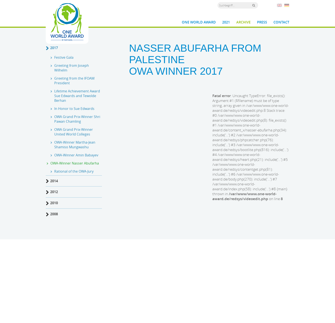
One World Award (199, 22)
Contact (281, 22)
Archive (243, 22)
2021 (226, 22)
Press (262, 22)
